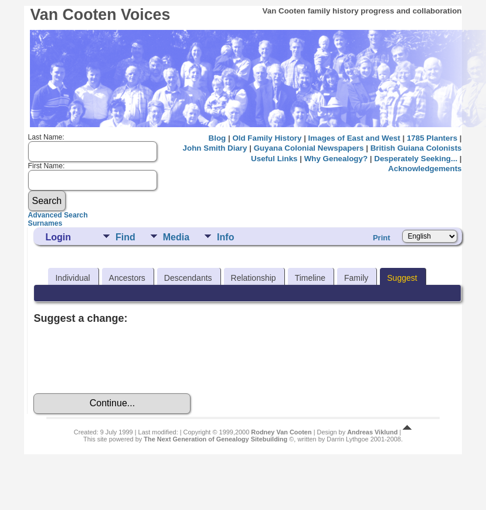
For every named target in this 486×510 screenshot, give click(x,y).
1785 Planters (432, 138)
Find (125, 237)
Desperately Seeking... (415, 158)
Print (381, 237)
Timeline (310, 278)
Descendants (188, 278)
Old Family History (266, 138)
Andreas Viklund (372, 432)
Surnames (45, 223)
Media (176, 237)
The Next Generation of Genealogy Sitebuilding (215, 439)
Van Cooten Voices (100, 14)
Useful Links (274, 158)
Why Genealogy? (336, 158)
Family (356, 278)
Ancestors (127, 278)
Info (225, 237)
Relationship (253, 278)
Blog (217, 138)
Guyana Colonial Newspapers (309, 148)
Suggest (402, 278)
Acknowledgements (424, 168)
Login (58, 237)
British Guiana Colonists (416, 148)
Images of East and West (354, 138)
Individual (72, 278)
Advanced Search (58, 215)
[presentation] (122, 359)
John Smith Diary (215, 148)
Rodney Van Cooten (281, 432)
